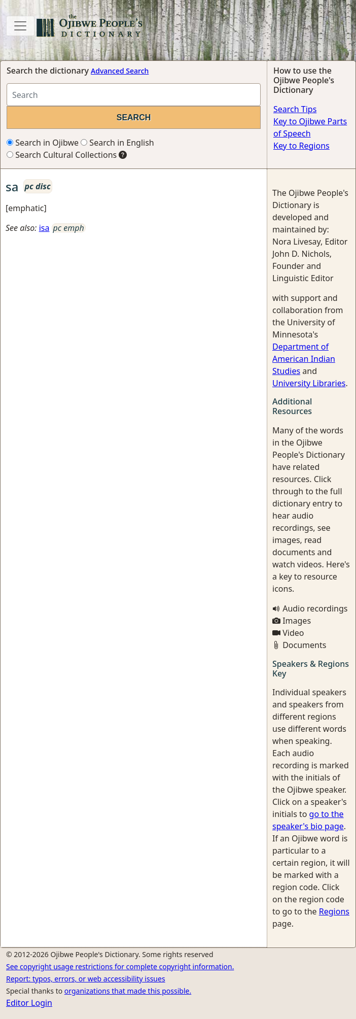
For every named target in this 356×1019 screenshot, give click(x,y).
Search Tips (294, 109)
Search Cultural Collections (62, 154)
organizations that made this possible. (127, 991)
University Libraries (308, 383)
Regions (334, 911)
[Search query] (134, 94)
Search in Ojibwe (43, 142)
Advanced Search (120, 71)
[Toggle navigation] (20, 26)
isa (44, 227)
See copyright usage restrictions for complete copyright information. (120, 966)
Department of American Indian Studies (303, 359)
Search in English (117, 142)
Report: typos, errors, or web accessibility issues (85, 978)
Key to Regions (301, 145)
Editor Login (29, 1002)
